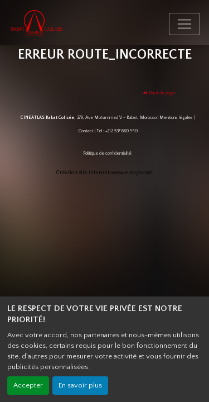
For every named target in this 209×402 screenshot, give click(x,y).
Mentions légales (176, 117)
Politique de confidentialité (107, 153)
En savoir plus (80, 385)
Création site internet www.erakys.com (104, 173)
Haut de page (159, 92)
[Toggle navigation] (184, 24)
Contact (86, 130)
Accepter (28, 385)
